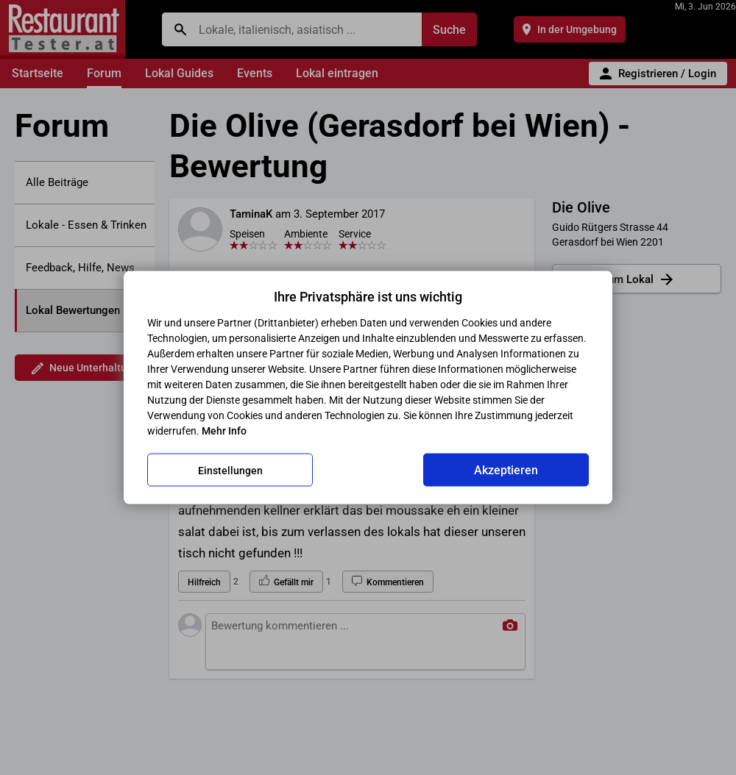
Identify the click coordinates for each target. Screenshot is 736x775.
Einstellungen (230, 470)
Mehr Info (224, 431)
